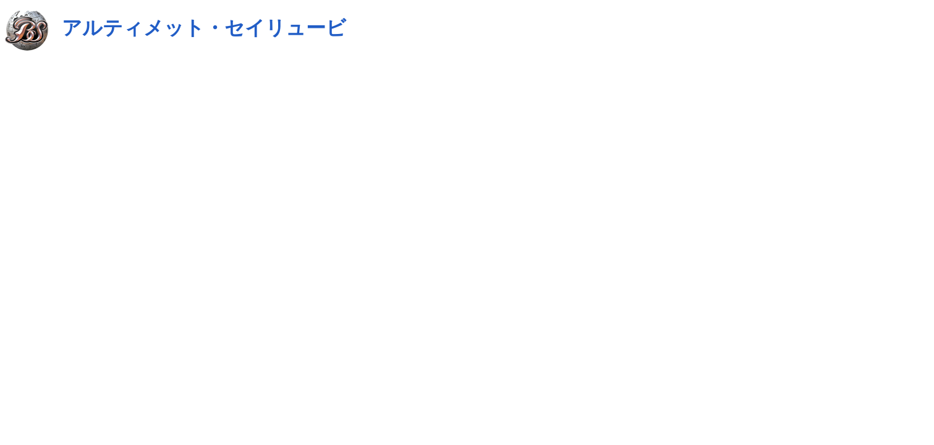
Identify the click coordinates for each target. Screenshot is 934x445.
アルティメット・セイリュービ (204, 28)
